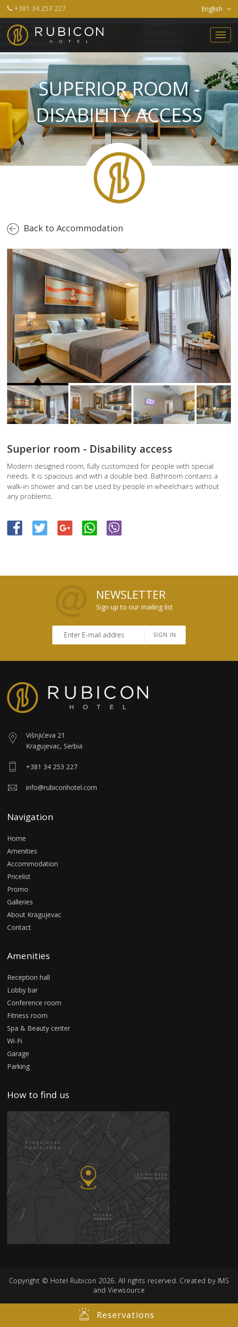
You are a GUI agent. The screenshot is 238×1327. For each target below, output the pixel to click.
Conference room (34, 1002)
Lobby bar (22, 989)
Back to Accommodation (73, 228)
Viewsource (126, 1290)
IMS (224, 1280)
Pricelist (19, 876)
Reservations (117, 1314)
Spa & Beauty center (38, 1028)
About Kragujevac (34, 914)
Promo (17, 889)
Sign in (164, 635)
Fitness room (27, 1015)
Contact (19, 927)
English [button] (216, 8)
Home (16, 838)
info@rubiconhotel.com (61, 787)
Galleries (20, 901)
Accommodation (32, 863)
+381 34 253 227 (36, 8)
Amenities (22, 851)
